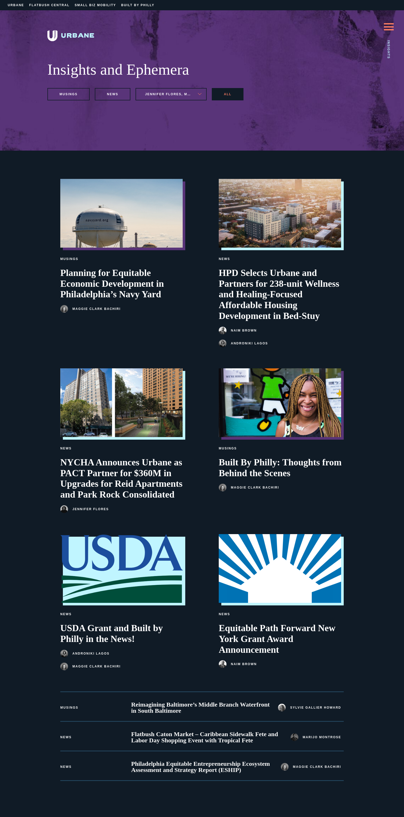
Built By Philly (137, 5)
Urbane (16, 5)
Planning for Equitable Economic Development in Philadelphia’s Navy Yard (112, 284)
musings (69, 94)
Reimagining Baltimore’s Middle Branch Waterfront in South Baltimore (200, 707)
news (112, 94)
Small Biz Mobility (95, 5)
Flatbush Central (49, 5)
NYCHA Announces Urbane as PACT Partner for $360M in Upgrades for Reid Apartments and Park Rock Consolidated (121, 478)
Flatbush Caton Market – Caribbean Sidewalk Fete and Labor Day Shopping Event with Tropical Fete (204, 737)
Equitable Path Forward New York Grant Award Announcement (277, 639)
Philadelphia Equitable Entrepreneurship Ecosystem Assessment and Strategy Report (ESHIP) (200, 767)
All (227, 94)
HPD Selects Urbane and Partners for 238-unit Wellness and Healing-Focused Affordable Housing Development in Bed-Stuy (279, 294)
